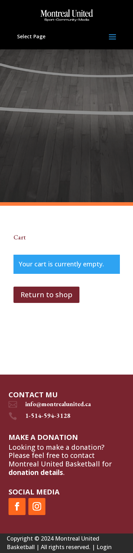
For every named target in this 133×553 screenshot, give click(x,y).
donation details (36, 472)
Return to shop (46, 294)
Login (104, 547)
